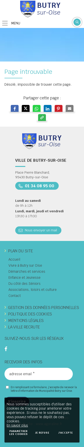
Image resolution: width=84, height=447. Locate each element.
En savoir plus (17, 425)
